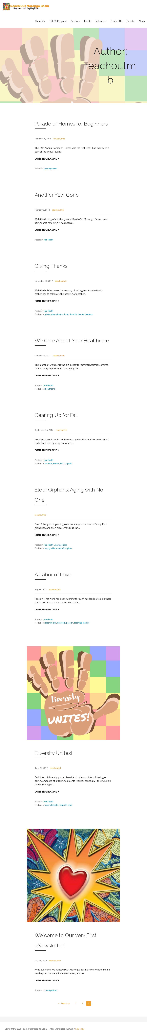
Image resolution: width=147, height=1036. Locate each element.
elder (53, 548)
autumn (48, 463)
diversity (49, 805)
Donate (130, 21)
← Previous (64, 1003)
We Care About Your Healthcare (72, 341)
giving (48, 314)
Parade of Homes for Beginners (71, 124)
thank (66, 314)
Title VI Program (57, 21)
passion (69, 623)
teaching (78, 623)
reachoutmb (59, 139)
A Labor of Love (53, 574)
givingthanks (57, 314)
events (56, 463)
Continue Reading (46, 158)
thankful (73, 314)
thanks (81, 314)
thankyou (89, 314)
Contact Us (116, 21)
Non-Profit (48, 240)
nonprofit (68, 463)
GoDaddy (79, 1028)
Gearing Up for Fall (56, 415)
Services (75, 21)
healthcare (50, 389)
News (142, 21)
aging (47, 548)
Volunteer (101, 21)
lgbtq (55, 805)
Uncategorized (50, 169)
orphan (68, 548)
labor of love (50, 623)
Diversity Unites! (53, 753)
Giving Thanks (51, 266)
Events (87, 21)
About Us (40, 21)
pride (70, 805)
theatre (86, 623)
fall (61, 463)
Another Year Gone (57, 195)
